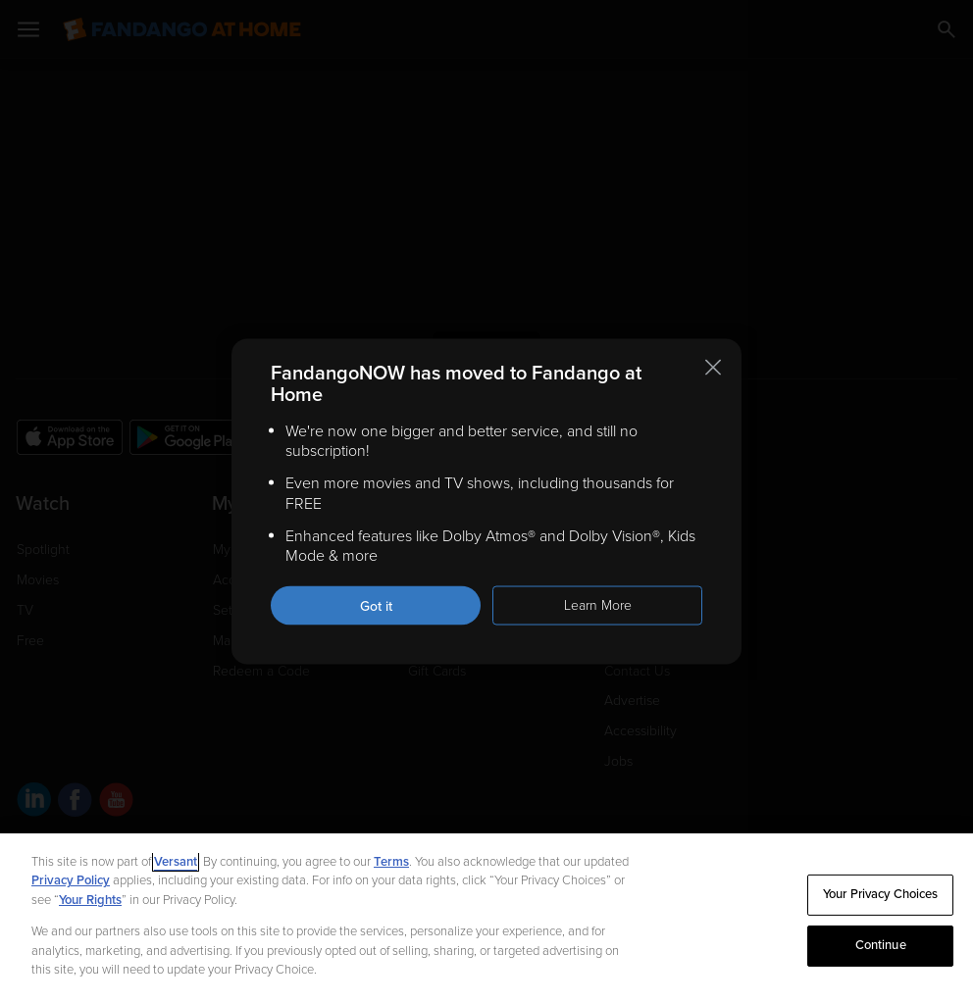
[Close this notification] (713, 366)
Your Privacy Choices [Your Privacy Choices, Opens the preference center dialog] (881, 894)
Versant (175, 862)
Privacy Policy (70, 880)
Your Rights (90, 900)
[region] (486, 918)
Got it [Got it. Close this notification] (376, 606)
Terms (391, 862)
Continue (880, 945)
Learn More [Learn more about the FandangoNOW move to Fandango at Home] (598, 605)
